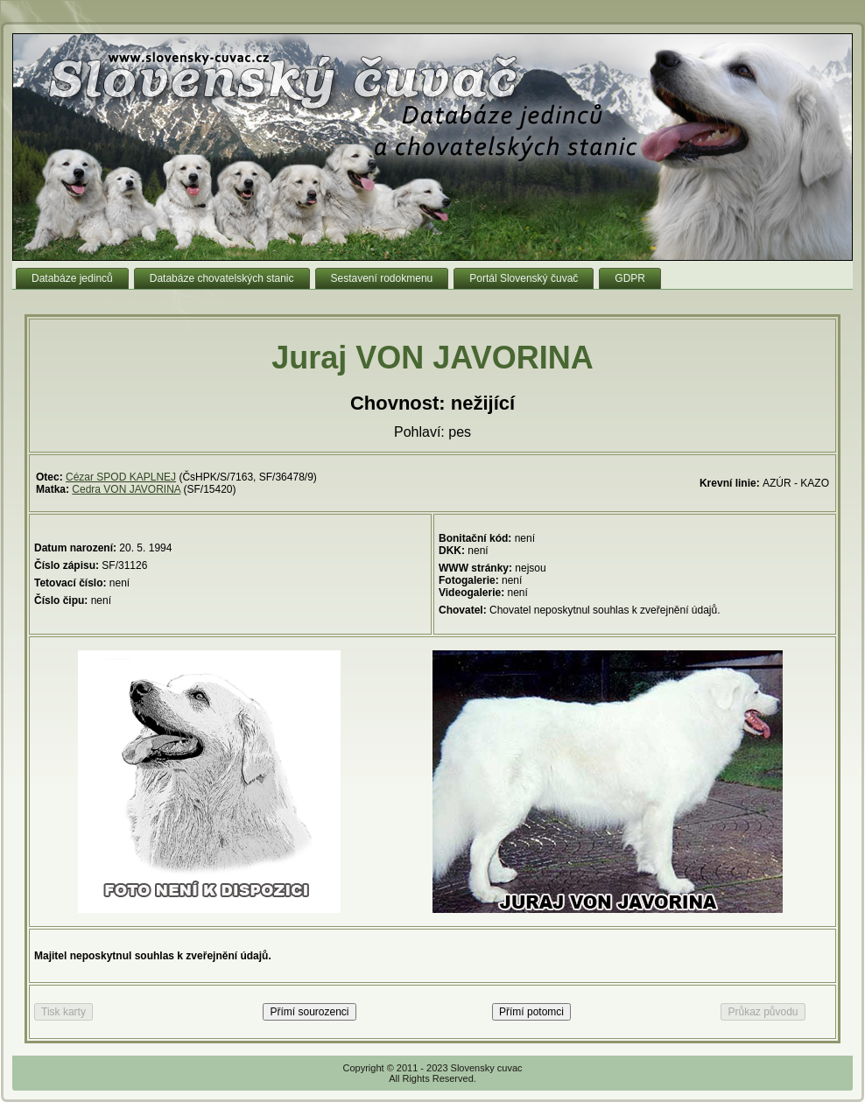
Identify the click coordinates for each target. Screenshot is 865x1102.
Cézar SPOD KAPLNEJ (121, 477)
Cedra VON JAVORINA (126, 489)
